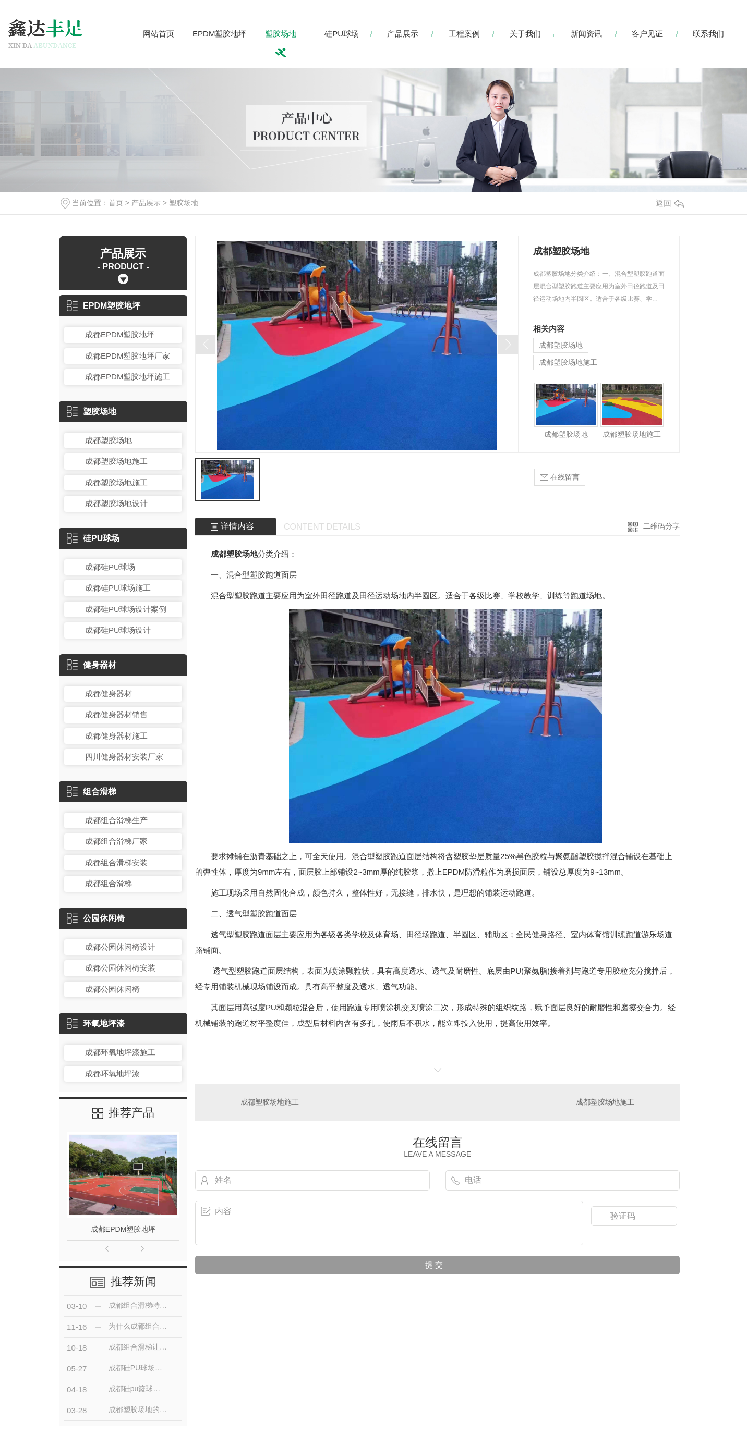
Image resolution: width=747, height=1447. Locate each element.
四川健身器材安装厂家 (124, 756)
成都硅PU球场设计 (118, 630)
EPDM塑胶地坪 (219, 33)
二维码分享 (661, 526)
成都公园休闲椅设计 (120, 946)
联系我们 (708, 33)
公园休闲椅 (96, 918)
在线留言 (560, 477)
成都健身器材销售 (116, 714)
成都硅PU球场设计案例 (125, 609)
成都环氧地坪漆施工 (120, 1052)
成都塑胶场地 (108, 440)
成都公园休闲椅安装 (120, 967)
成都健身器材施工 (116, 735)
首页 (116, 203)
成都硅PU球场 (110, 566)
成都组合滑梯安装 (116, 862)
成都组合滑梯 (108, 883)
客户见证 (647, 33)
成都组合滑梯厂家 (116, 841)
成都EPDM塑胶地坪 (119, 334)
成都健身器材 (108, 693)
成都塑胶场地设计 (116, 503)
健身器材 (91, 664)
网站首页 (158, 33)
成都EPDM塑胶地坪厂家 (127, 355)
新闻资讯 (586, 33)
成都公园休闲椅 (112, 989)
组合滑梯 (91, 791)
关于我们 (525, 33)
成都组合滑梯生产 (116, 820)
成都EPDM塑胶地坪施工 (127, 376)
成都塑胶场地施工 (116, 461)
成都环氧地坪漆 (112, 1073)
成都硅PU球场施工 (118, 587)
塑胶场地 (280, 33)
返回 (670, 203)
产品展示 (402, 33)
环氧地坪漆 (96, 1023)
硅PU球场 (341, 33)
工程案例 (464, 33)
